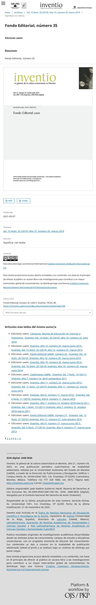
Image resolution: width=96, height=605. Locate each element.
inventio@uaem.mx (53, 483)
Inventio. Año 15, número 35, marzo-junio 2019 (56, 345)
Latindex (61, 519)
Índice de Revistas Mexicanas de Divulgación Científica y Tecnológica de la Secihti (48, 514)
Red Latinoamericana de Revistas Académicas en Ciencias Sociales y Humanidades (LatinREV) (48, 527)
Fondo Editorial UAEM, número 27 (49, 415)
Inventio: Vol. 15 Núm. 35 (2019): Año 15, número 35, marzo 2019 (46, 350)
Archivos (18, 12)
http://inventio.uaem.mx (20, 483)
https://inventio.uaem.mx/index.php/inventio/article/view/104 (34, 306)
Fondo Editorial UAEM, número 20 (49, 354)
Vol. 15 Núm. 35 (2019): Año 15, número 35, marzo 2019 (53, 12)
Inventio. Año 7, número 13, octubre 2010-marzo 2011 (60, 403)
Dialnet (70, 516)
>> (20, 438)
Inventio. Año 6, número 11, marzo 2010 (52, 394)
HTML (25, 200)
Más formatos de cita (16, 312)
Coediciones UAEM (40, 374)
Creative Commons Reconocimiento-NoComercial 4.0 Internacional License (48, 568)
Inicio (7, 12)
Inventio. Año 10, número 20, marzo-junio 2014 (56, 362)
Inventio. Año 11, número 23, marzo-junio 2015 (56, 382)
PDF (10, 200)
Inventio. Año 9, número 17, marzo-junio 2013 (55, 423)
